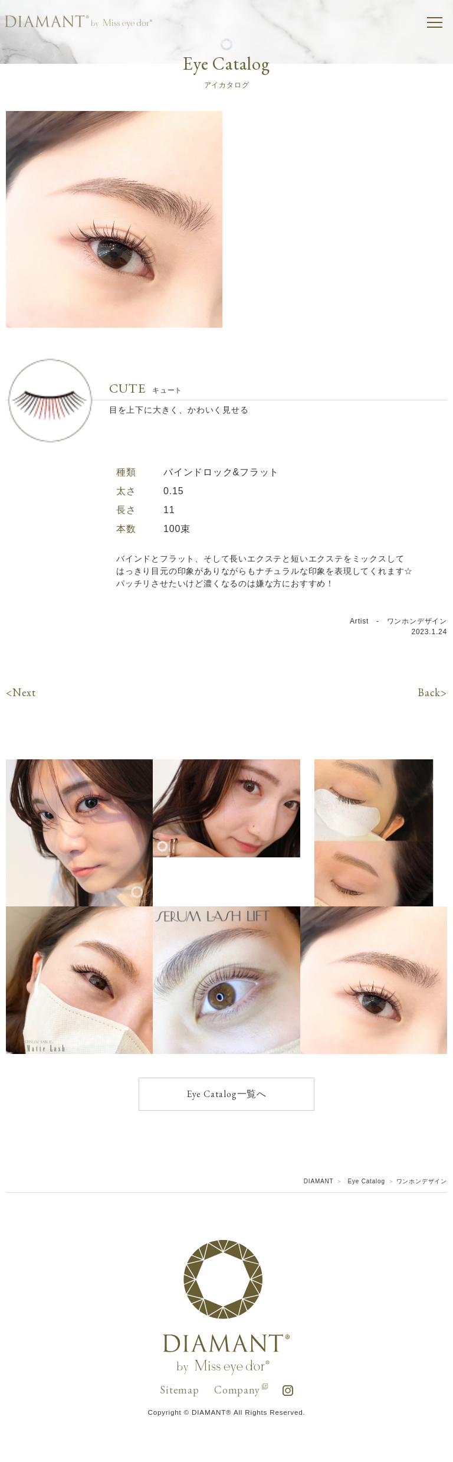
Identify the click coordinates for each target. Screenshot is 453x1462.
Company (241, 1390)
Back (429, 692)
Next (24, 692)
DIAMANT (319, 1181)
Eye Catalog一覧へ (226, 1094)
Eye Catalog (366, 1181)
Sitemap (179, 1389)
